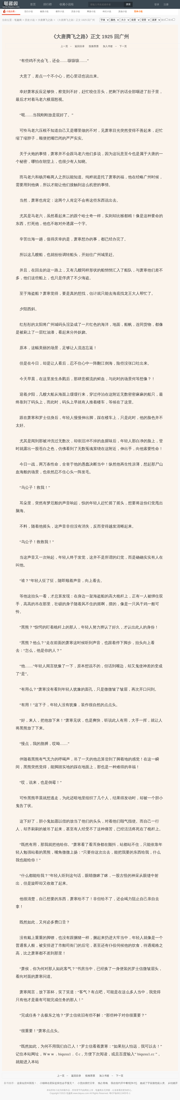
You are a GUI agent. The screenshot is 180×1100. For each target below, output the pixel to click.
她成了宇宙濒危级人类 (152, 1083)
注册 (166, 4)
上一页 (64, 46)
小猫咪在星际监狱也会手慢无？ (57, 1083)
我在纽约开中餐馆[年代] (124, 1083)
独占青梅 (103, 1083)
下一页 (123, 46)
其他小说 (122, 11)
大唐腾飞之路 (45, 20)
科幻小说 (107, 11)
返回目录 (80, 46)
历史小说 (75, 11)
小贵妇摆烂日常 (86, 1083)
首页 (33, 4)
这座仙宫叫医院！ (27, 1083)
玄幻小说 (28, 11)
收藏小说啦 (67, 4)
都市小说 (60, 11)
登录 (156, 4)
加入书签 (108, 46)
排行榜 (47, 4)
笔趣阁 (11, 6)
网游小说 (91, 11)
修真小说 (44, 11)
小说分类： (11, 11)
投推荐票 (94, 46)
